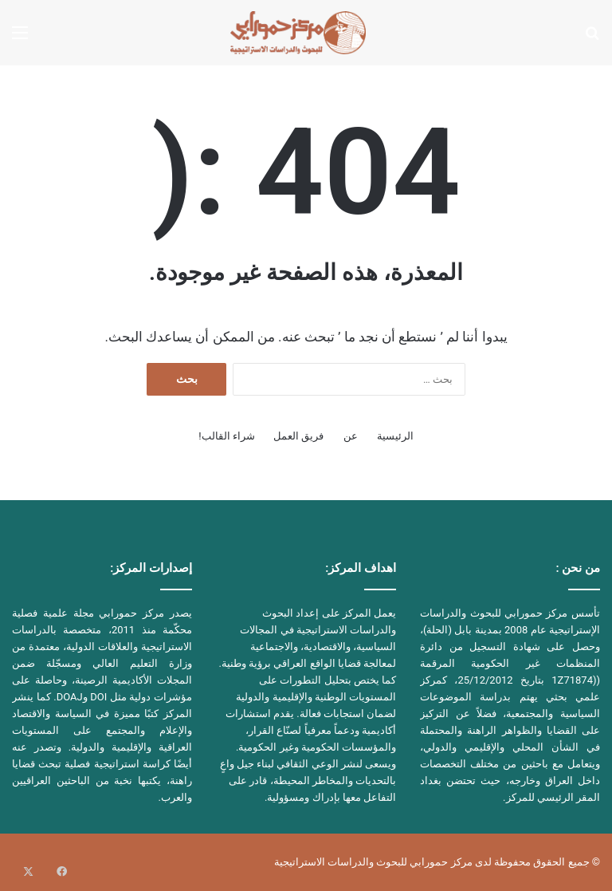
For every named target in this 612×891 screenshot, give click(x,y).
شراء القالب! (226, 436)
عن (350, 436)
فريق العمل (298, 436)
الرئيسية (395, 436)
